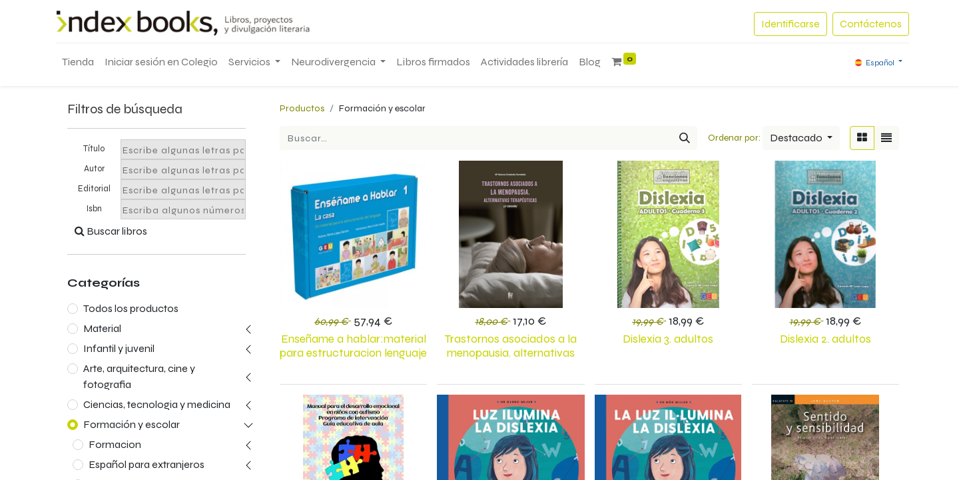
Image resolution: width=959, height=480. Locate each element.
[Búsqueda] (684, 138)
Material (102, 328)
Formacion (115, 444)
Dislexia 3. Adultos (668, 339)
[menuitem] (78, 62)
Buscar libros (111, 231)
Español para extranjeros (146, 464)
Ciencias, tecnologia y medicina (156, 404)
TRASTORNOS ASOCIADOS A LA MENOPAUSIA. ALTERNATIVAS (511, 346)
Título (94, 148)
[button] (801, 138)
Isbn (94, 208)
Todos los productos (130, 308)
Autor (94, 168)
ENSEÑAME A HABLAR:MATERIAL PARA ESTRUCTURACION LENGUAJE (353, 346)
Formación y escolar (131, 424)
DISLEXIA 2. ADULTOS (825, 339)
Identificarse (790, 23)
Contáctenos (871, 23)
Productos (302, 108)
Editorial (94, 188)
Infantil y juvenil (119, 348)
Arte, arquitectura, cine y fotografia (139, 376)
